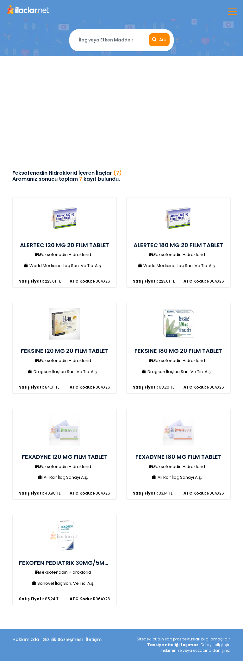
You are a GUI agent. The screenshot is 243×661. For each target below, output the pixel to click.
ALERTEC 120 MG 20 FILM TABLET (64, 245)
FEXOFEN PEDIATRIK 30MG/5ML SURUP (72, 563)
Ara (159, 39)
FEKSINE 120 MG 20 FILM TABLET (65, 351)
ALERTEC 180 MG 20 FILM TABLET (178, 245)
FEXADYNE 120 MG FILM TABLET (65, 457)
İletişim (94, 639)
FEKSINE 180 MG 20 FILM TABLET (178, 351)
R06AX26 (90, 281)
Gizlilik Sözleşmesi (62, 639)
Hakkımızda (25, 639)
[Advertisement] (121, 103)
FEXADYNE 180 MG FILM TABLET (178, 457)
